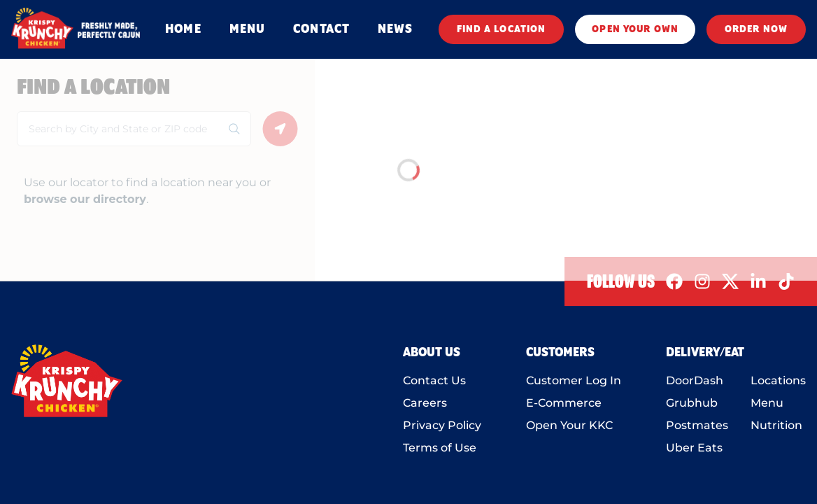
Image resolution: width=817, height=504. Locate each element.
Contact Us (434, 380)
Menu (767, 403)
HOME (183, 29)
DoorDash (694, 380)
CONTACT (321, 29)
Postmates (697, 425)
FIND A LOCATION (501, 29)
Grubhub (692, 403)
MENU (247, 29)
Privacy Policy (442, 425)
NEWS (395, 29)
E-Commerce (564, 403)
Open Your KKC (569, 425)
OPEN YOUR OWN (635, 29)
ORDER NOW (756, 29)
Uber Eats (694, 447)
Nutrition (776, 425)
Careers (425, 403)
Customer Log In (573, 380)
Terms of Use (439, 447)
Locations (778, 380)
